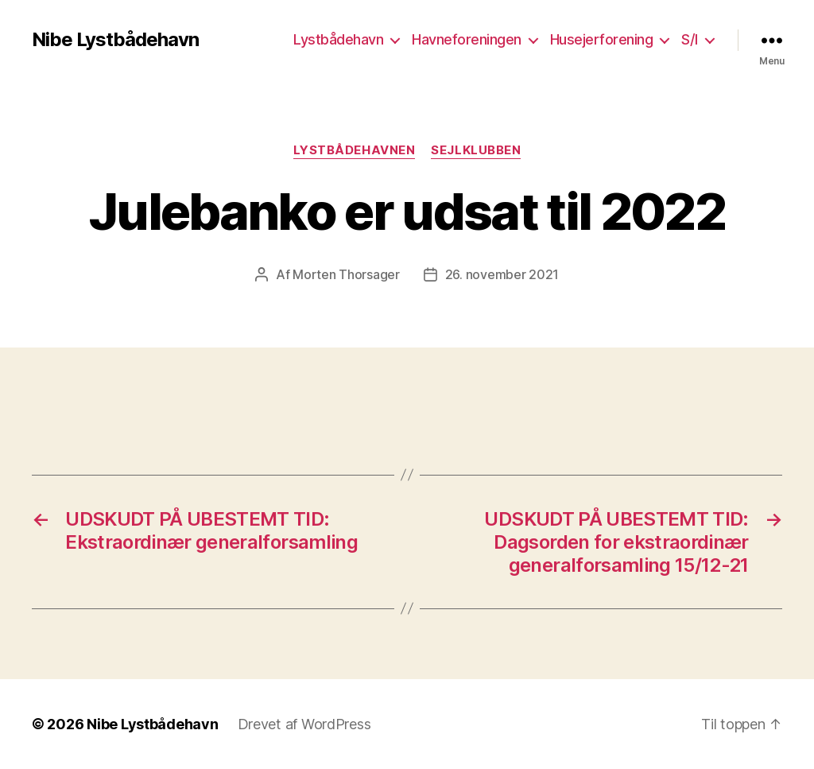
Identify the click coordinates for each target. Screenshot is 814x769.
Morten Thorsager (346, 274)
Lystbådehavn (338, 39)
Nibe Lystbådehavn (115, 39)
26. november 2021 (502, 274)
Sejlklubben (476, 150)
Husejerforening (601, 39)
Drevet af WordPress (304, 724)
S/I (689, 39)
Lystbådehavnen (354, 150)
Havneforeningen (466, 39)
